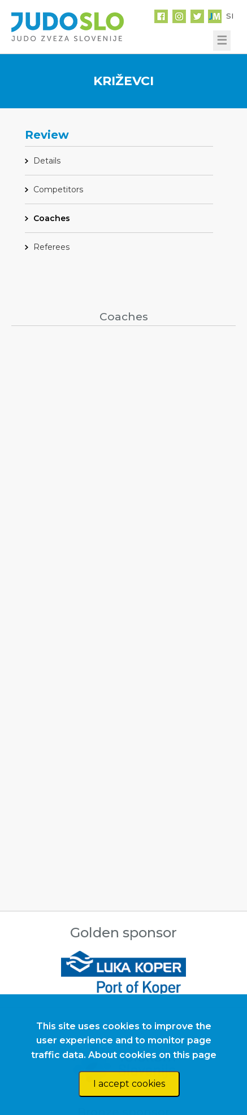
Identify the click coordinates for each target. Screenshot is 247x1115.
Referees (51, 247)
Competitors (58, 189)
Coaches (51, 218)
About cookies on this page (152, 1055)
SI (229, 15)
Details (46, 161)
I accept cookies (129, 1083)
